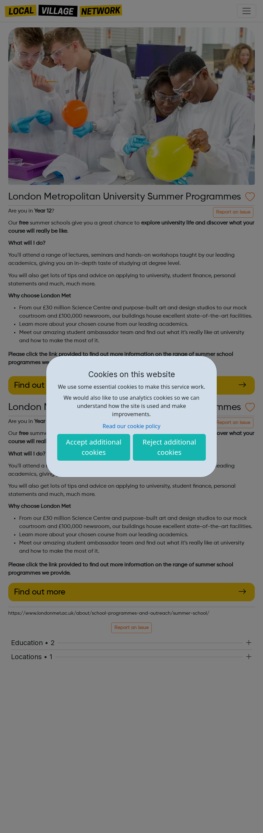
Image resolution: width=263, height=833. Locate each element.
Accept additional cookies (93, 447)
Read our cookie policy (132, 426)
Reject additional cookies (169, 447)
